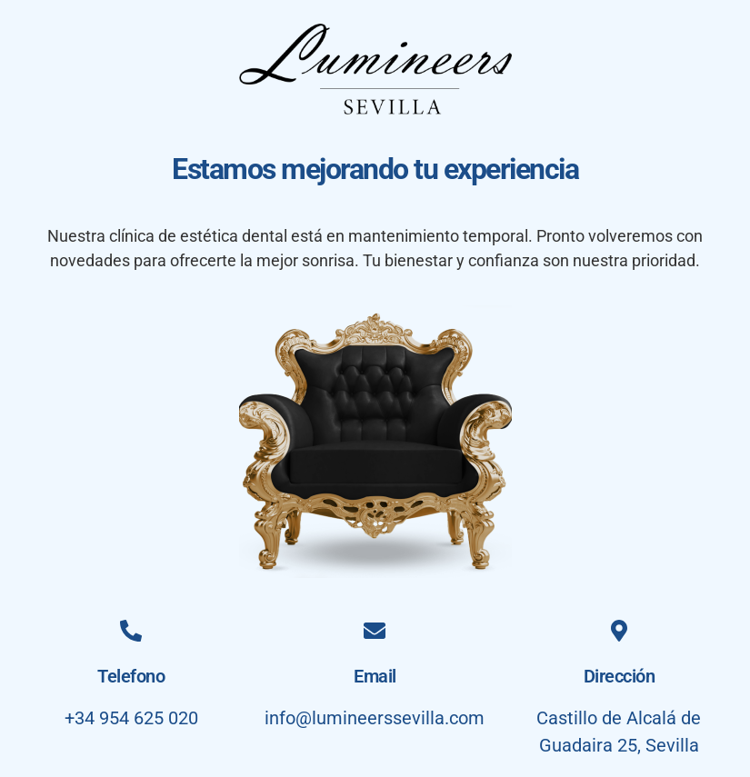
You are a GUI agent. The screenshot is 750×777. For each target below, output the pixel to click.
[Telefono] (131, 631)
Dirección (619, 676)
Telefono (131, 676)
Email (375, 676)
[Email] (374, 631)
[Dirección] (619, 631)
